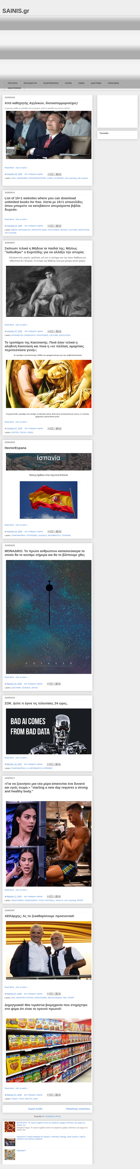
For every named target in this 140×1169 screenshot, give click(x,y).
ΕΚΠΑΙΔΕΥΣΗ (30, 83)
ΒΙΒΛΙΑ (14, 230)
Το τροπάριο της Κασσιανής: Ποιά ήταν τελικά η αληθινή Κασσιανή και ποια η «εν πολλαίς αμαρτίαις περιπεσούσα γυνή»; (44, 346)
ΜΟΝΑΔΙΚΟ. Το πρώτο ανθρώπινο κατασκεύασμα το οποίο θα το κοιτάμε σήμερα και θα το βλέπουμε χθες (45, 553)
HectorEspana (15, 448)
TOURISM (66, 535)
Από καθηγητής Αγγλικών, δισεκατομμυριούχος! (41, 103)
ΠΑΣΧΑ (23, 432)
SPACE (35, 688)
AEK (65, 998)
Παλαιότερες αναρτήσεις (78, 1109)
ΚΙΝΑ (13, 178)
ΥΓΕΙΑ (41, 900)
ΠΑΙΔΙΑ (14, 1099)
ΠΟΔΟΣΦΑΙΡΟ (31, 900)
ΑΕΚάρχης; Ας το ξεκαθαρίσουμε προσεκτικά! (39, 916)
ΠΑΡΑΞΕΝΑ (113, 83)
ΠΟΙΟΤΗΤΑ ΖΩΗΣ (39, 230)
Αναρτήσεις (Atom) (53, 1116)
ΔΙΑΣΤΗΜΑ (96, 83)
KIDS (35, 1099)
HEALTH (59, 900)
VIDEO (81, 83)
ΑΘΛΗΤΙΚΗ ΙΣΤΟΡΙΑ (25, 998)
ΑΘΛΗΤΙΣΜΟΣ (14, 88)
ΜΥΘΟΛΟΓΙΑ (30, 335)
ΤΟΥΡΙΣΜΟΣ (32, 535)
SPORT (80, 900)
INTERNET (48, 768)
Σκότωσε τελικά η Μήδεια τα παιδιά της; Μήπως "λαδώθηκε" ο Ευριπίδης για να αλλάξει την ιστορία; (44, 250)
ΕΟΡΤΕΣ (15, 432)
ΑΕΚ (13, 998)
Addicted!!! (21, 1150)
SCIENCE (26, 688)
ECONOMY (59, 178)
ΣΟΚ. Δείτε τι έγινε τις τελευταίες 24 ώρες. (36, 703)
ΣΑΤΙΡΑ (68, 83)
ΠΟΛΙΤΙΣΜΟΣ (54, 230)
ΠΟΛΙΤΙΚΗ (13, 83)
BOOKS (64, 230)
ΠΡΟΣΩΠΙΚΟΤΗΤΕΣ (37, 178)
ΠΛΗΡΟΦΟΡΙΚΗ (51, 83)
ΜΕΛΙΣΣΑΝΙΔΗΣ (55, 998)
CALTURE (53, 335)
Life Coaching (70, 178)
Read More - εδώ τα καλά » (16, 168)
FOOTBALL (50, 900)
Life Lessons (82, 178)
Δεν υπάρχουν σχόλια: (34, 174)
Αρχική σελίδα (35, 1109)
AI (27, 768)
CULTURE (72, 230)
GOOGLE (42, 535)
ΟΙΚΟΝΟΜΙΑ (22, 178)
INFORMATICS (54, 535)
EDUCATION (83, 230)
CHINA (50, 178)
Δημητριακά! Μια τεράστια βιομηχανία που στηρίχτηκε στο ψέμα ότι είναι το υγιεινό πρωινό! (46, 1007)
